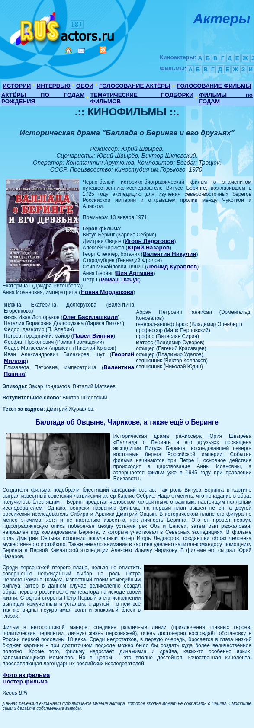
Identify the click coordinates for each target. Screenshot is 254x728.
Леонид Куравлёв (172, 266)
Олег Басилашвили (90, 317)
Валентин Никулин (169, 254)
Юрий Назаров (148, 247)
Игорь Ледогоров (149, 241)
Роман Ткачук (119, 279)
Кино (63, 27)
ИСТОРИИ (17, 86)
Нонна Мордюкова (106, 292)
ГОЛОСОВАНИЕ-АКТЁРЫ (134, 86)
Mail (81, 50)
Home (68, 50)
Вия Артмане (134, 273)
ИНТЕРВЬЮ (54, 86)
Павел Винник (93, 335)
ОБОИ (84, 86)
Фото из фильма (26, 675)
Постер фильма (25, 681)
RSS (103, 49)
